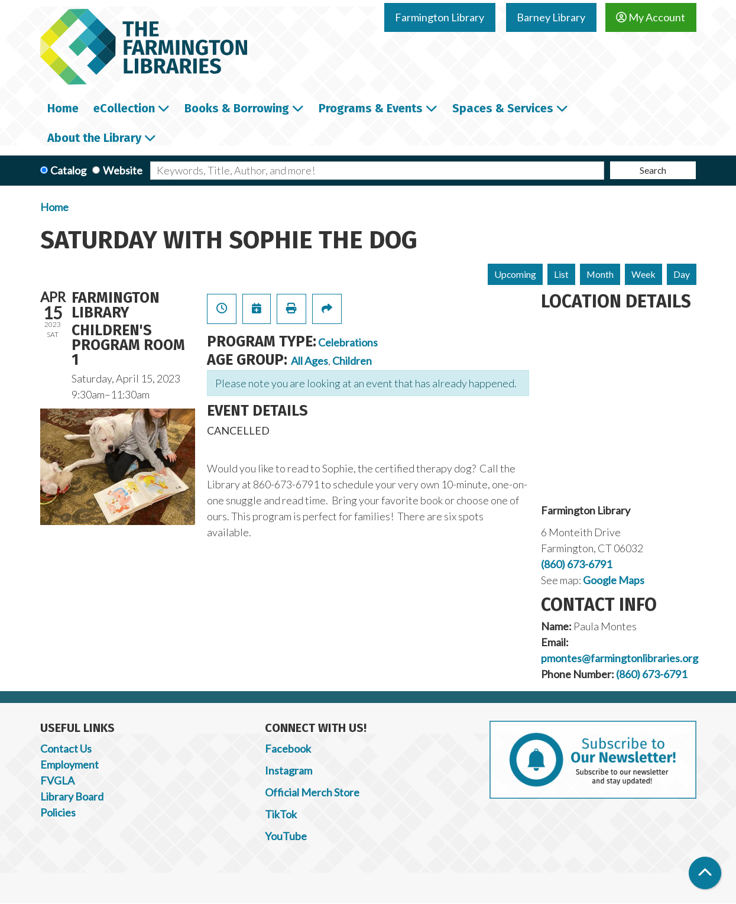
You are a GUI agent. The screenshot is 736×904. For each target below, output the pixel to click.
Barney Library (551, 17)
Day (681, 274)
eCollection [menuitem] (124, 108)
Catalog (68, 170)
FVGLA (57, 780)
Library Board (71, 796)
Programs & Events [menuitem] (371, 108)
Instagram (288, 770)
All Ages (309, 360)
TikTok (281, 814)
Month (600, 274)
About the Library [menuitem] (94, 138)
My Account (650, 17)
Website (122, 170)
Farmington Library (439, 17)
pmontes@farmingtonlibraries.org (619, 658)
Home (54, 206)
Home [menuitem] (63, 108)
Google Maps (613, 580)
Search (653, 170)
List (561, 274)
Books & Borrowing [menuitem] (236, 108)
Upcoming (515, 274)
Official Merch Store (312, 792)
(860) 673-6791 (576, 564)
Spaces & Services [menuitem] (502, 108)
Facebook (288, 748)
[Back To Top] (705, 873)
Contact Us (66, 748)
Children (352, 360)
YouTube (286, 836)
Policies (58, 812)
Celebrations (348, 342)
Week (643, 274)
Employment (69, 764)
